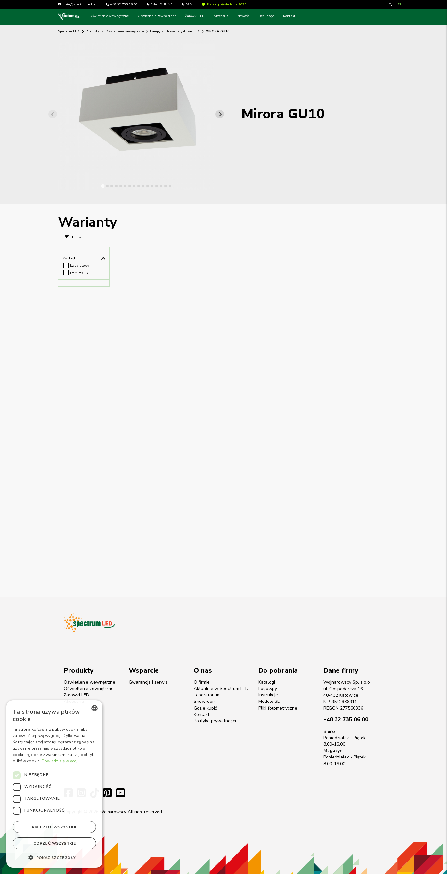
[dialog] (54, 784)
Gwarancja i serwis (148, 682)
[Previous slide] (52, 114)
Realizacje (266, 16)
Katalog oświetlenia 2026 (224, 4)
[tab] (102, 186)
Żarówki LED (195, 16)
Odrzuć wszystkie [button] (54, 843)
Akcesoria (221, 16)
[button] (54, 857)
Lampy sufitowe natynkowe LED (174, 31)
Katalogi (266, 682)
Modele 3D (269, 701)
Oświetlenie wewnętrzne (109, 16)
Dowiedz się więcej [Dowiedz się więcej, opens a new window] (59, 761)
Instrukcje (268, 695)
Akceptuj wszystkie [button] (54, 827)
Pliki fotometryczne (277, 708)
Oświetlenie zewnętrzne (157, 16)
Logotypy (267, 689)
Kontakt (289, 16)
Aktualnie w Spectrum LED (221, 689)
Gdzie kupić (205, 708)
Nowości (243, 16)
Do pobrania (278, 670)
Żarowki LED (76, 695)
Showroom (205, 701)
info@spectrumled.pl (80, 4)
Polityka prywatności (215, 721)
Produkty (92, 31)
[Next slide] (219, 114)
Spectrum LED (68, 31)
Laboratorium (207, 695)
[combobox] (94, 708)
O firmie (202, 682)
